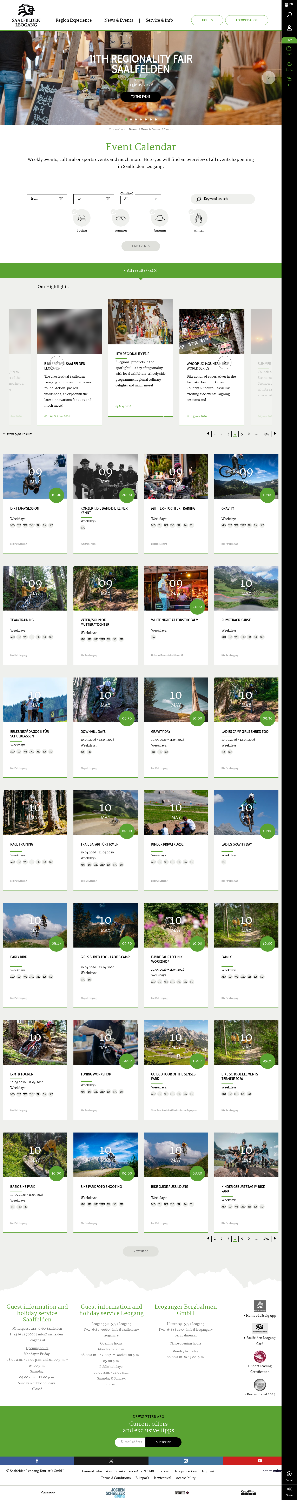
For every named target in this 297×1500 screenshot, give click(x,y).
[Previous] (57, 362)
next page (140, 1251)
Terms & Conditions (116, 1478)
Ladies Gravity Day (237, 844)
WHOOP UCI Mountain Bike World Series (208, 366)
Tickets (207, 20)
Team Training (22, 620)
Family (227, 957)
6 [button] (151, 119)
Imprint (208, 1471)
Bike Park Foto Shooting (101, 1186)
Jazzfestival (162, 1478)
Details (136, 421)
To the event (140, 97)
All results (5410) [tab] (140, 271)
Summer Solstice (272, 364)
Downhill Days (93, 731)
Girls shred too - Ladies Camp (105, 957)
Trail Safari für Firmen (100, 844)
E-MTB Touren (21, 1074)
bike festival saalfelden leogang (64, 366)
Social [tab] (289, 1476)
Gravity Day (160, 731)
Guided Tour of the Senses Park (173, 1076)
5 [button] (146, 119)
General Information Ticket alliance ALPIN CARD (119, 1471)
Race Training (21, 844)
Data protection (185, 1471)
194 (266, 434)
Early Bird (18, 957)
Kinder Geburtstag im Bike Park (243, 1188)
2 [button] (131, 119)
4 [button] (141, 119)
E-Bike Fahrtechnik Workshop (167, 959)
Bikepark (142, 1478)
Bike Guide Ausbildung (169, 1186)
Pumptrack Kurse (236, 620)
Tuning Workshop (96, 1074)
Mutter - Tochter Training (173, 508)
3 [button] (136, 119)
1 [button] (126, 119)
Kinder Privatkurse (167, 844)
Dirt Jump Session (24, 508)
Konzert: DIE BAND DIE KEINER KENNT (104, 510)
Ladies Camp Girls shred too (245, 731)
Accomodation (247, 20)
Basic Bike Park (22, 1186)
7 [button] (156, 119)
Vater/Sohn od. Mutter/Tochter (95, 622)
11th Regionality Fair (133, 354)
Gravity (228, 508)
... (256, 434)
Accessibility (185, 1478)
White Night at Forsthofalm (174, 620)
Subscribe (163, 1442)
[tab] (289, 4)
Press (164, 1471)
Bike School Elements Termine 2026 (240, 1076)
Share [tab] (289, 1492)
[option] (141, 78)
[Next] (268, 77)
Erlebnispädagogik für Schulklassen (29, 733)
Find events (141, 246)
